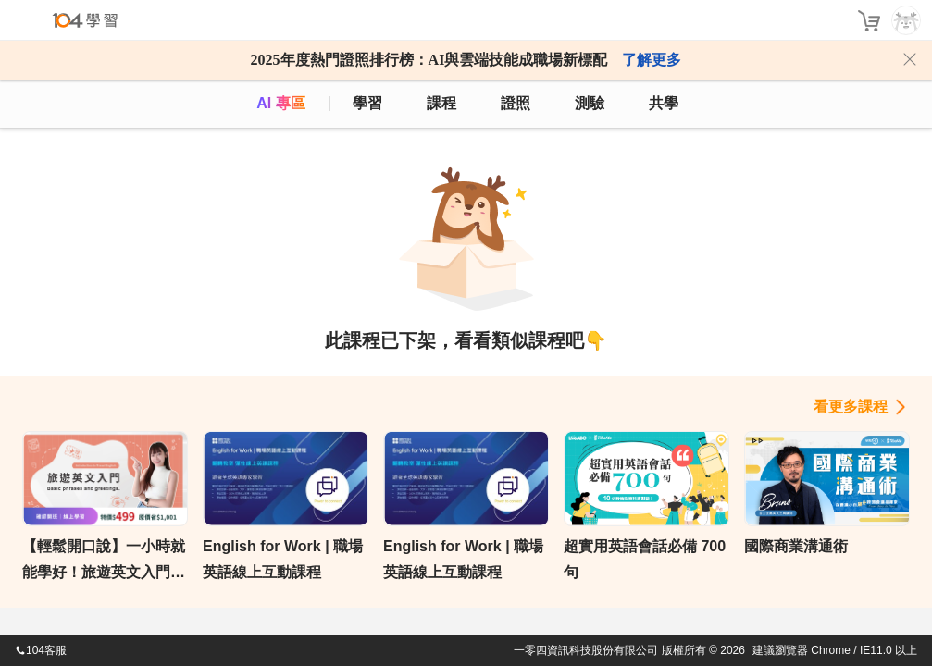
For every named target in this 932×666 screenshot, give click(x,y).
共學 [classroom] (663, 103)
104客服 (41, 650)
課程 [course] (441, 103)
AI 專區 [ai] (280, 103)
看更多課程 (851, 406)
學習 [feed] (367, 103)
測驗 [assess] (589, 103)
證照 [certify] (515, 103)
